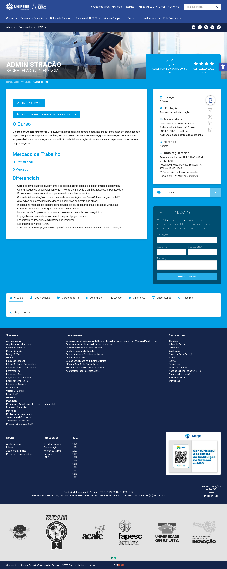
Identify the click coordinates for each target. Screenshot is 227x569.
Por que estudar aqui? (179, 374)
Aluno (11, 27)
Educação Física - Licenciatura (21, 367)
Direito (9, 357)
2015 (74, 464)
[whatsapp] (210, 129)
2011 (74, 477)
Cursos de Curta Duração (181, 354)
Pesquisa (185, 297)
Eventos (173, 361)
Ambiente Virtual (100, 7)
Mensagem (163, 258)
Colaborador (27, 27)
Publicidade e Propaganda (19, 414)
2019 (74, 454)
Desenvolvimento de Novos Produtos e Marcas (89, 344)
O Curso (16, 297)
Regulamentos (20, 312)
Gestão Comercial (15, 391)
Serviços (134, 18)
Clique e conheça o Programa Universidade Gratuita (46, 114)
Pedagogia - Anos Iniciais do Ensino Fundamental (30, 404)
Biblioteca (173, 341)
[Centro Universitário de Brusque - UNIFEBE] (26, 6)
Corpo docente (68, 297)
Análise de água (14, 444)
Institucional (152, 18)
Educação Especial (15, 361)
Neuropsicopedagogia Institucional (83, 371)
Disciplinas (94, 297)
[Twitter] (210, 116)
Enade (172, 357)
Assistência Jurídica (16, 450)
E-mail (160, 7)
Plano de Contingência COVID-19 (185, 371)
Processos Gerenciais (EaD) (20, 424)
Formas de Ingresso (178, 367)
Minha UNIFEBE (145, 7)
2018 (74, 457)
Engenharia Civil (14, 374)
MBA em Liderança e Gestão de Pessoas (86, 367)
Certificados (174, 351)
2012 (74, 474)
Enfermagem (13, 371)
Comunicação (50, 447)
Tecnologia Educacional (18, 420)
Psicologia (11, 410)
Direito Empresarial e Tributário (81, 351)
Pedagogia (11, 401)
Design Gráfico (13, 354)
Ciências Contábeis (15, 347)
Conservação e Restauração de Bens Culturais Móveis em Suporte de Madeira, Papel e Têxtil (111, 341)
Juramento (137, 297)
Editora (9, 447)
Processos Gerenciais (17, 407)
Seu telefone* (195, 246)
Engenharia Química (16, 384)
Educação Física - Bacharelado (21, 364)
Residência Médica (178, 377)
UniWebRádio (175, 381)
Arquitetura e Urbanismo (18, 344)
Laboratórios (161, 297)
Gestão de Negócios (76, 357)
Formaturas (174, 364)
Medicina (10, 397)
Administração (13, 341)
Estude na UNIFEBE (88, 18)
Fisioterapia (12, 387)
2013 (74, 470)
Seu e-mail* (163, 246)
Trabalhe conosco (52, 444)
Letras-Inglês (12, 394)
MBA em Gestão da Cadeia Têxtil (82, 364)
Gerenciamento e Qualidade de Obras (84, 354)
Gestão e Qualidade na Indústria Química (86, 361)
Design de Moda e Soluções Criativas (84, 347)
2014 (74, 467)
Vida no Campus (114, 18)
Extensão (115, 297)
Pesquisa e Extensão (34, 18)
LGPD (46, 457)
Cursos (12, 18)
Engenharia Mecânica (17, 381)
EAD (42, 27)
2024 (74, 447)
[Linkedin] (210, 123)
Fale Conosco (172, 18)
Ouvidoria (173, 7)
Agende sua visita (52, 450)
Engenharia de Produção (18, 377)
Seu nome (162, 235)
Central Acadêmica (123, 7)
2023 (74, 450)
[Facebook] (210, 110)
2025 (74, 444)
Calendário (174, 347)
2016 (74, 460)
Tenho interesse (187, 276)
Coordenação (40, 297)
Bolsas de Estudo (62, 18)
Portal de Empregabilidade (19, 454)
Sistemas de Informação (18, 417)
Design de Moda (14, 351)
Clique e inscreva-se (29, 103)
